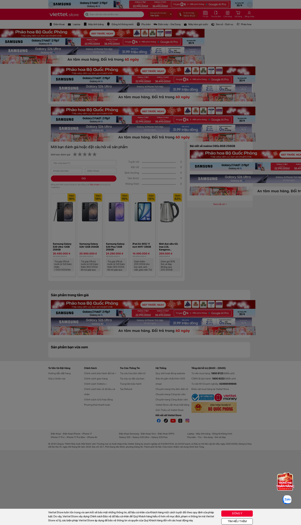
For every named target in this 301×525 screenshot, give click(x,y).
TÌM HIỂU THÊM (237, 521)
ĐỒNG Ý (237, 513)
